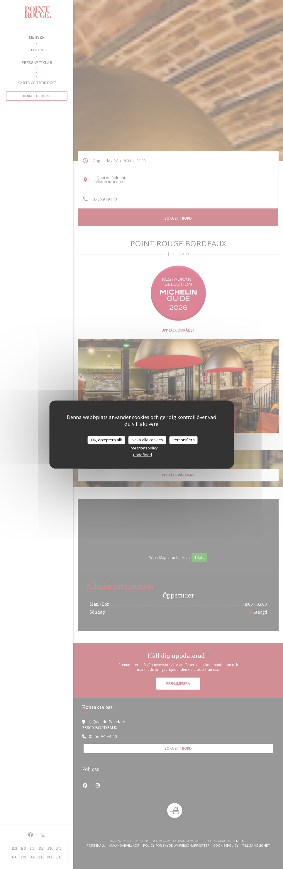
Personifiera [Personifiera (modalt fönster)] (183, 439)
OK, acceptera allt (106, 439)
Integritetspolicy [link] (144, 448)
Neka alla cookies (147, 439)
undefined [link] (142, 454)
